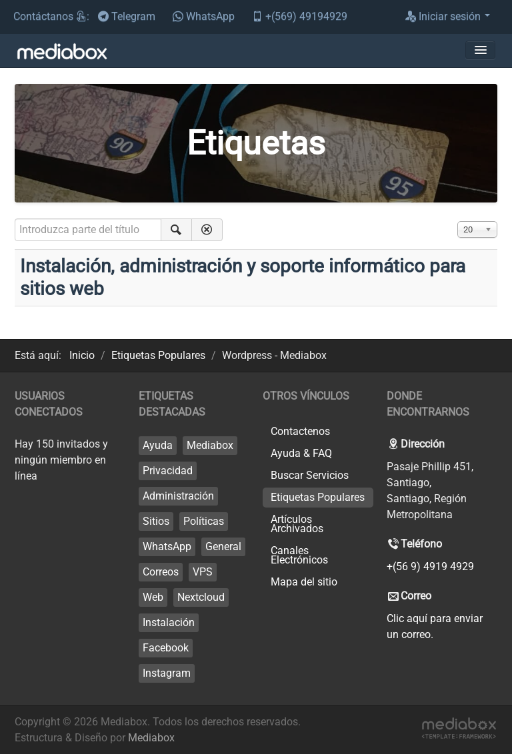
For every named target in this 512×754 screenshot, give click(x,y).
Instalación (169, 622)
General (223, 546)
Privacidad (168, 470)
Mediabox (210, 445)
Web (153, 597)
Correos (161, 572)
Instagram (167, 673)
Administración (178, 496)
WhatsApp (167, 546)
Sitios (156, 521)
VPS (203, 572)
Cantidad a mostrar (457, 218)
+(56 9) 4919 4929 (430, 566)
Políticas (203, 521)
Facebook (166, 647)
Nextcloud (201, 597)
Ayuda (158, 445)
